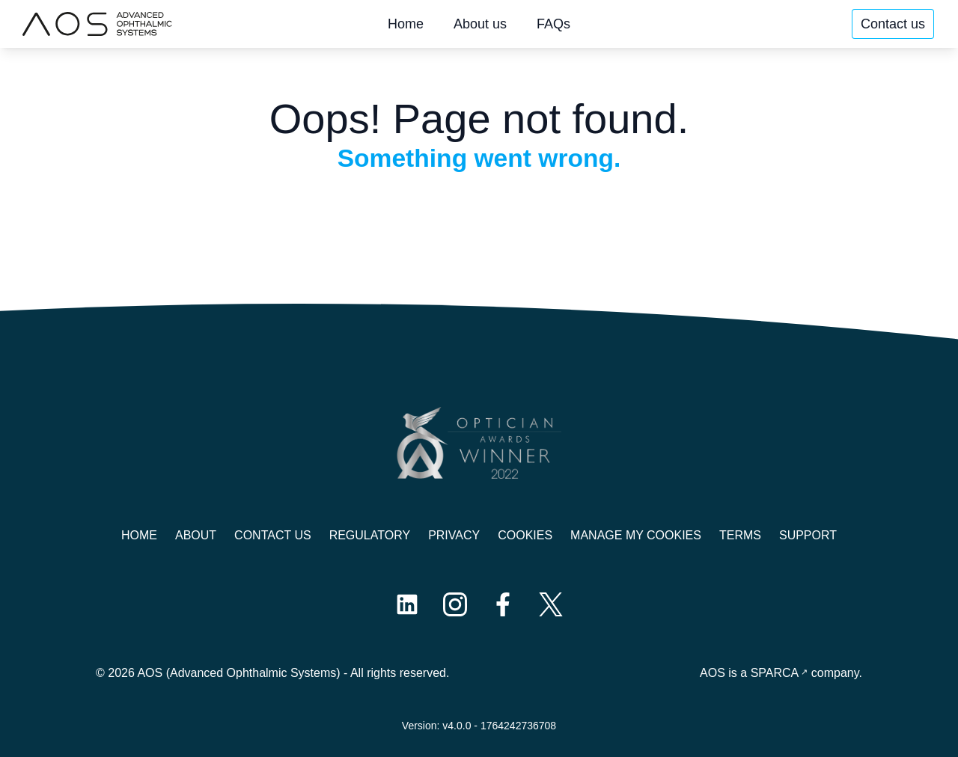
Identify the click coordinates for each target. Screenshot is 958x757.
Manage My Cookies (635, 535)
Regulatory (369, 535)
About (195, 535)
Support (808, 535)
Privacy (454, 535)
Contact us (893, 23)
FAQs (553, 23)
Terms (740, 535)
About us (480, 23)
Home (406, 23)
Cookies (525, 535)
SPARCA (775, 672)
